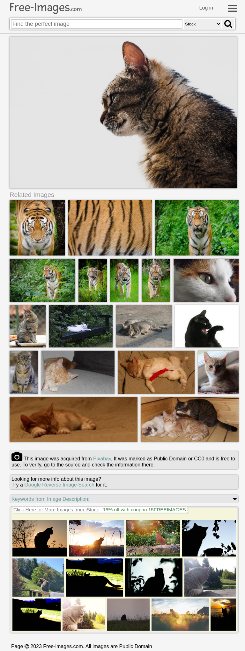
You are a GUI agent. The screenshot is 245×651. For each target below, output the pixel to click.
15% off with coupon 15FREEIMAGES (144, 509)
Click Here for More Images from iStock (56, 509)
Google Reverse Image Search (59, 484)
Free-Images (46, 7)
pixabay (102, 458)
